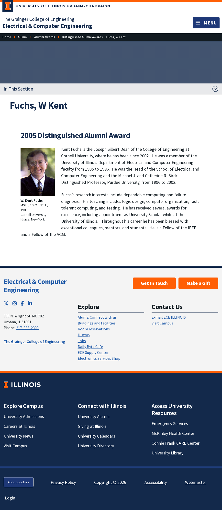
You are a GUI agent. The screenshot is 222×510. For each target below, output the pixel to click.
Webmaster (195, 482)
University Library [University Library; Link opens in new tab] (167, 453)
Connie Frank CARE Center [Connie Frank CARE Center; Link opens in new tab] (176, 443)
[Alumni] (22, 37)
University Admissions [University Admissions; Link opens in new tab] (24, 416)
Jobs (82, 340)
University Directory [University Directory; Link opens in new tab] (96, 446)
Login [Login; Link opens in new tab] (10, 498)
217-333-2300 (27, 327)
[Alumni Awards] (44, 37)
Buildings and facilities (97, 323)
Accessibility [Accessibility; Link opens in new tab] (155, 482)
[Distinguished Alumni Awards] (82, 37)
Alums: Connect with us (97, 317)
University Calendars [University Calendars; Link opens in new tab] (96, 436)
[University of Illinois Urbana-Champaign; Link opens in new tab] (56, 7)
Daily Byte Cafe (90, 346)
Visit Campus (162, 323)
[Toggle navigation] (206, 22)
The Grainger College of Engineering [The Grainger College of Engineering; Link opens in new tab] (38, 19)
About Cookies (18, 482)
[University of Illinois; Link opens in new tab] (22, 385)
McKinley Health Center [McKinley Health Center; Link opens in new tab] (173, 433)
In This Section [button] (18, 89)
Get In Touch (154, 283)
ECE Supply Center (93, 352)
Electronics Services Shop (99, 358)
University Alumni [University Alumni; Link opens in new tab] (94, 416)
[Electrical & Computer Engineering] (47, 26)
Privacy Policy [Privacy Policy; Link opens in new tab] (63, 482)
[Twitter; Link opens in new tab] (6, 303)
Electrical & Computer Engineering (35, 285)
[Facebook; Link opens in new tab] (22, 303)
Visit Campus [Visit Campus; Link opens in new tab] (15, 446)
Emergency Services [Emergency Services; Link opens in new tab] (170, 423)
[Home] (6, 37)
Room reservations (94, 328)
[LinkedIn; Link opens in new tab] (30, 303)
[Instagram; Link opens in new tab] (14, 303)
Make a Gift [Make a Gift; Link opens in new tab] (198, 283)
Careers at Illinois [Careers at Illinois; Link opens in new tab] (19, 426)
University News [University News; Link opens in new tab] (18, 436)
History (84, 334)
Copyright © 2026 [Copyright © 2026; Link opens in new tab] (110, 482)
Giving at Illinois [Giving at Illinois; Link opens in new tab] (92, 426)
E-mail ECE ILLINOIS (169, 317)
